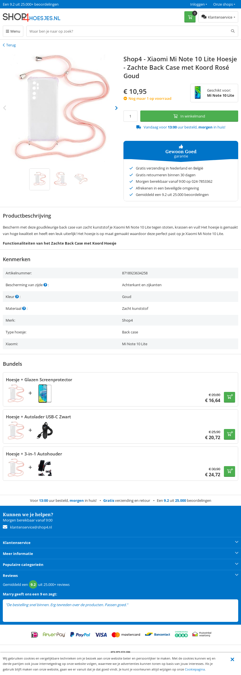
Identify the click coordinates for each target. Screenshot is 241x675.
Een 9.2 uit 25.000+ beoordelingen (31, 4)
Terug (11, 45)
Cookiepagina (195, 669)
